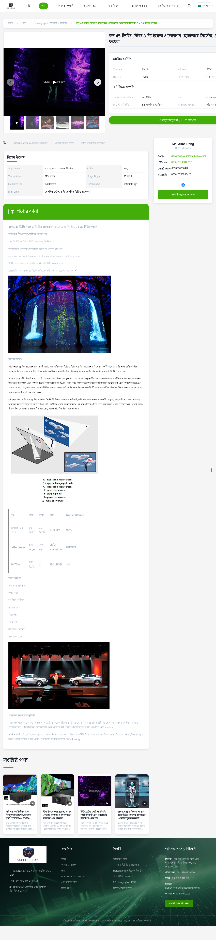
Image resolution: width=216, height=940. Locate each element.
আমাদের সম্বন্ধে (68, 864)
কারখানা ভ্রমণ (91, 5)
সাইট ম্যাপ (66, 888)
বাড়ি (28, 5)
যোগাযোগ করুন (138, 5)
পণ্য (43, 5)
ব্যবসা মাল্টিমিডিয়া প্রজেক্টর (126, 864)
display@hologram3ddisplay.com (188, 156)
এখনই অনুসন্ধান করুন (183, 194)
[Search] (189, 6)
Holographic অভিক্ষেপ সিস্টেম (128, 870)
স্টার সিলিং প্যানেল (122, 876)
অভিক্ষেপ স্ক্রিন (120, 859)
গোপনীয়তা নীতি (69, 882)
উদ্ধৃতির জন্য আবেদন (168, 5)
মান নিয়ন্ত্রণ (113, 5)
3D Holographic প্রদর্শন (124, 882)
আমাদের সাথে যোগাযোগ (73, 876)
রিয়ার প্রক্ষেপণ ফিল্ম (122, 888)
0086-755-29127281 (182, 162)
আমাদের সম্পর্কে (64, 5)
